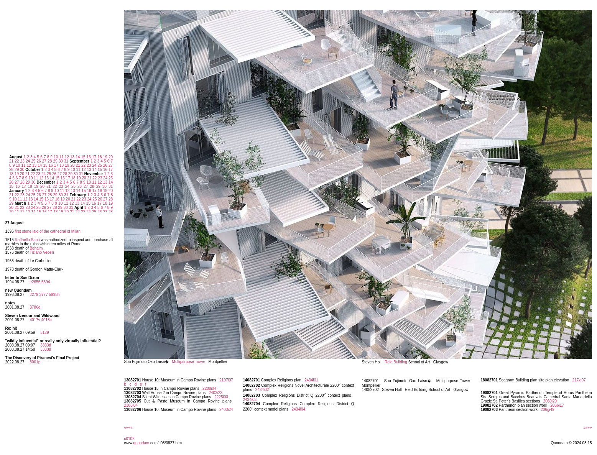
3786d (35, 307)
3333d (45, 345)
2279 (34, 294)
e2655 (35, 282)
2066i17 (557, 405)
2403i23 (215, 393)
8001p (35, 362)
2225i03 (221, 397)
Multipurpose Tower (189, 362)
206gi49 (547, 409)
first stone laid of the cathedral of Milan (48, 231)
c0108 (129, 439)
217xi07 (579, 380)
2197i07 (226, 380)
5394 (45, 282)
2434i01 (311, 380)
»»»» (587, 427)
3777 (43, 294)
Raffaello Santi (27, 240)
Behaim (36, 248)
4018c (46, 320)
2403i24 (226, 409)
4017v (35, 320)
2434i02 (262, 390)
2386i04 (131, 405)
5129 (44, 332)
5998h (54, 294)
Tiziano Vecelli (42, 252)
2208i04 (209, 388)
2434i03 (250, 400)
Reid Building (396, 362)
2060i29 (550, 401)
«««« (128, 427)
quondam (141, 443)
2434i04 (298, 409)
